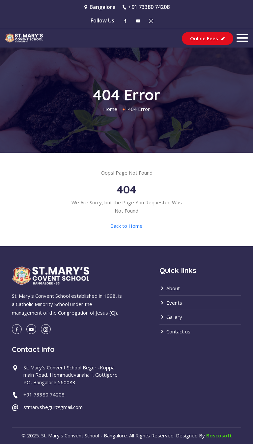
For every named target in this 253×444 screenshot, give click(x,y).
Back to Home (126, 225)
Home (110, 109)
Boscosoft (219, 435)
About (169, 288)
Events (170, 302)
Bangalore (103, 7)
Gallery (170, 317)
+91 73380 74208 (149, 7)
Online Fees (207, 38)
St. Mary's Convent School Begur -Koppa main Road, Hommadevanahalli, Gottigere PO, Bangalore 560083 (70, 375)
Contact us (174, 331)
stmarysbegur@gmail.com (53, 407)
